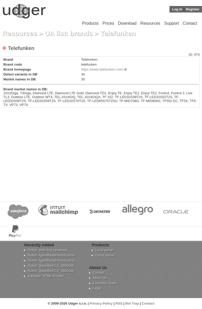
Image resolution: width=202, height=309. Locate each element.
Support (171, 23)
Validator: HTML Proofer (46, 276)
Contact (190, 23)
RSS (118, 303)
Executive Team (105, 283)
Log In (177, 9)
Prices (108, 23)
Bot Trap (132, 303)
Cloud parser (105, 255)
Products (90, 23)
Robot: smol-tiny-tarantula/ (47, 250)
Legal (97, 288)
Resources (150, 23)
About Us (100, 278)
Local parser (105, 250)
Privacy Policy (101, 303)
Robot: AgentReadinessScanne (51, 255)
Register (192, 9)
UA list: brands (69, 33)
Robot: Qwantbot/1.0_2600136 (51, 271)
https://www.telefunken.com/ (102, 69)
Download (127, 23)
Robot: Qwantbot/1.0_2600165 (51, 266)
